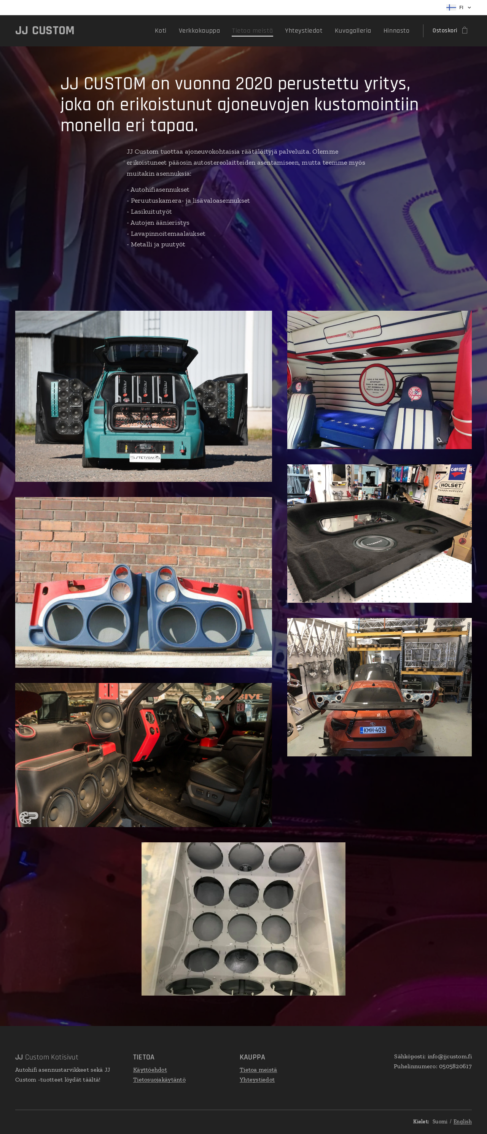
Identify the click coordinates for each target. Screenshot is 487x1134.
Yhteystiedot (257, 1079)
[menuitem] (181, 30)
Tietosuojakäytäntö (159, 1079)
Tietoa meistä (258, 1069)
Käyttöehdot (150, 1069)
